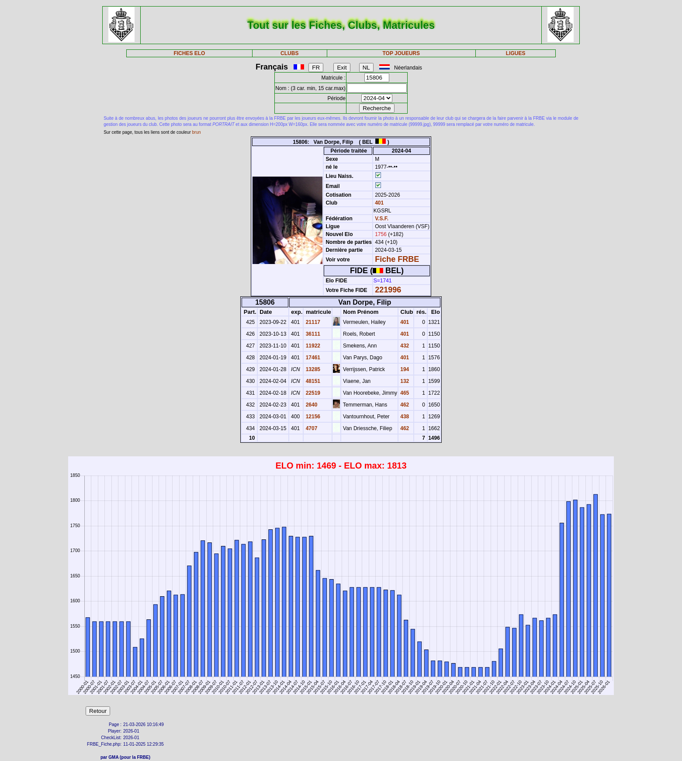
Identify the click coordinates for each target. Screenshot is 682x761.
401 (379, 203)
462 (404, 405)
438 (404, 417)
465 (404, 393)
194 (404, 369)
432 (404, 346)
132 (404, 381)
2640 (310, 405)
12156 (312, 417)
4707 (310, 428)
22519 (312, 393)
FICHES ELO (189, 53)
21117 (312, 322)
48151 (312, 381)
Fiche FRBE (397, 259)
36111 (312, 334)
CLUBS (289, 53)
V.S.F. (381, 218)
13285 (312, 369)
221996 (388, 289)
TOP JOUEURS (401, 53)
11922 (312, 346)
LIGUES (516, 53)
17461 (312, 357)
